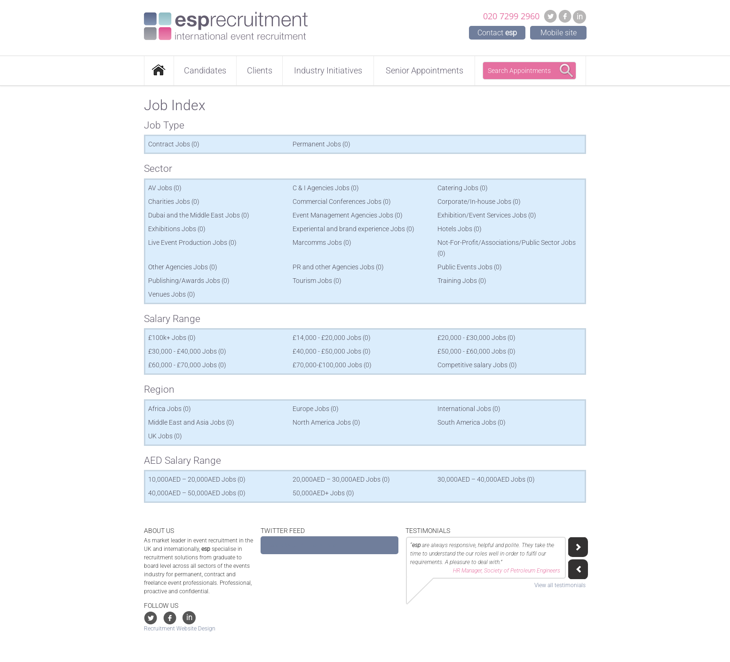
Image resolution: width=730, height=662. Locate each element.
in (580, 16)
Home (159, 70)
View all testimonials (560, 585)
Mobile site (558, 32)
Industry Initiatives (328, 70)
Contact (497, 32)
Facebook (564, 16)
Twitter (550, 16)
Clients (259, 70)
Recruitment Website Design (179, 628)
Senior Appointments (424, 70)
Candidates (205, 70)
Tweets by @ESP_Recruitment (303, 545)
